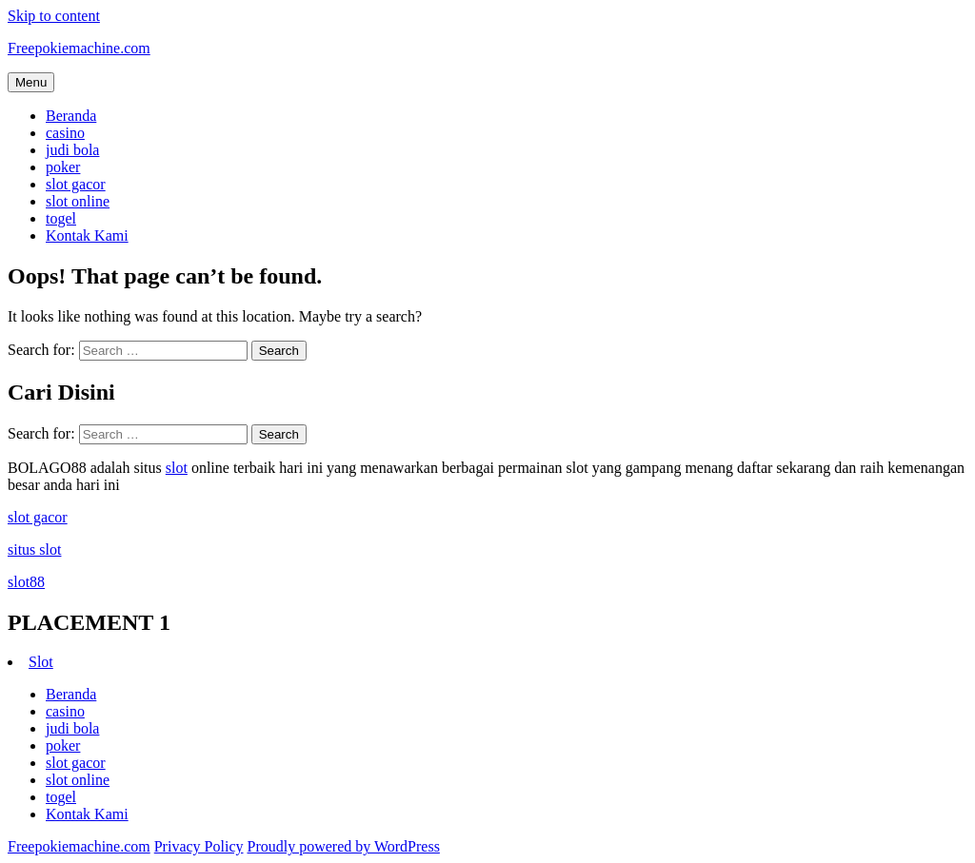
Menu (31, 82)
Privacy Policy (199, 846)
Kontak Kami (87, 235)
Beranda (71, 116)
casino (65, 133)
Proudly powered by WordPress (343, 846)
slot (177, 468)
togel (61, 218)
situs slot (34, 549)
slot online (77, 201)
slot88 (26, 582)
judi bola (72, 150)
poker (63, 167)
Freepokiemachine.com (79, 48)
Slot (41, 662)
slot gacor (76, 184)
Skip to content (54, 16)
